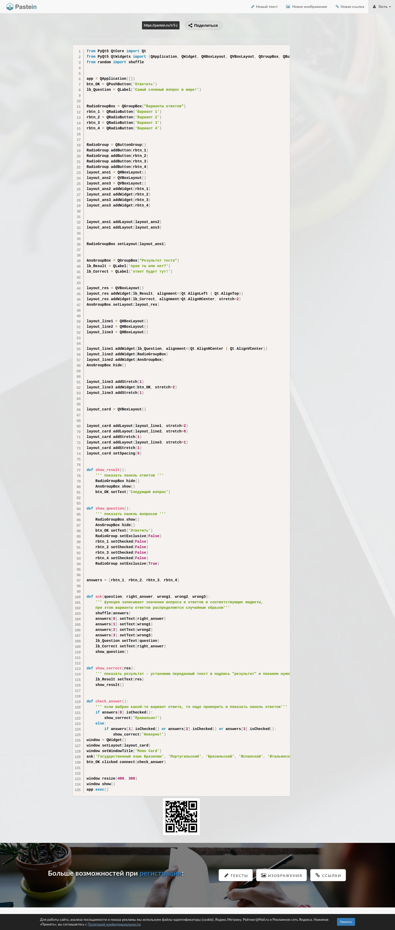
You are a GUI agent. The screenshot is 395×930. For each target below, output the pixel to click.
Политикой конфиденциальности (114, 924)
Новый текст (264, 6)
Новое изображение (306, 6)
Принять (346, 922)
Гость (381, 6)
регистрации (161, 873)
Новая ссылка (349, 6)
